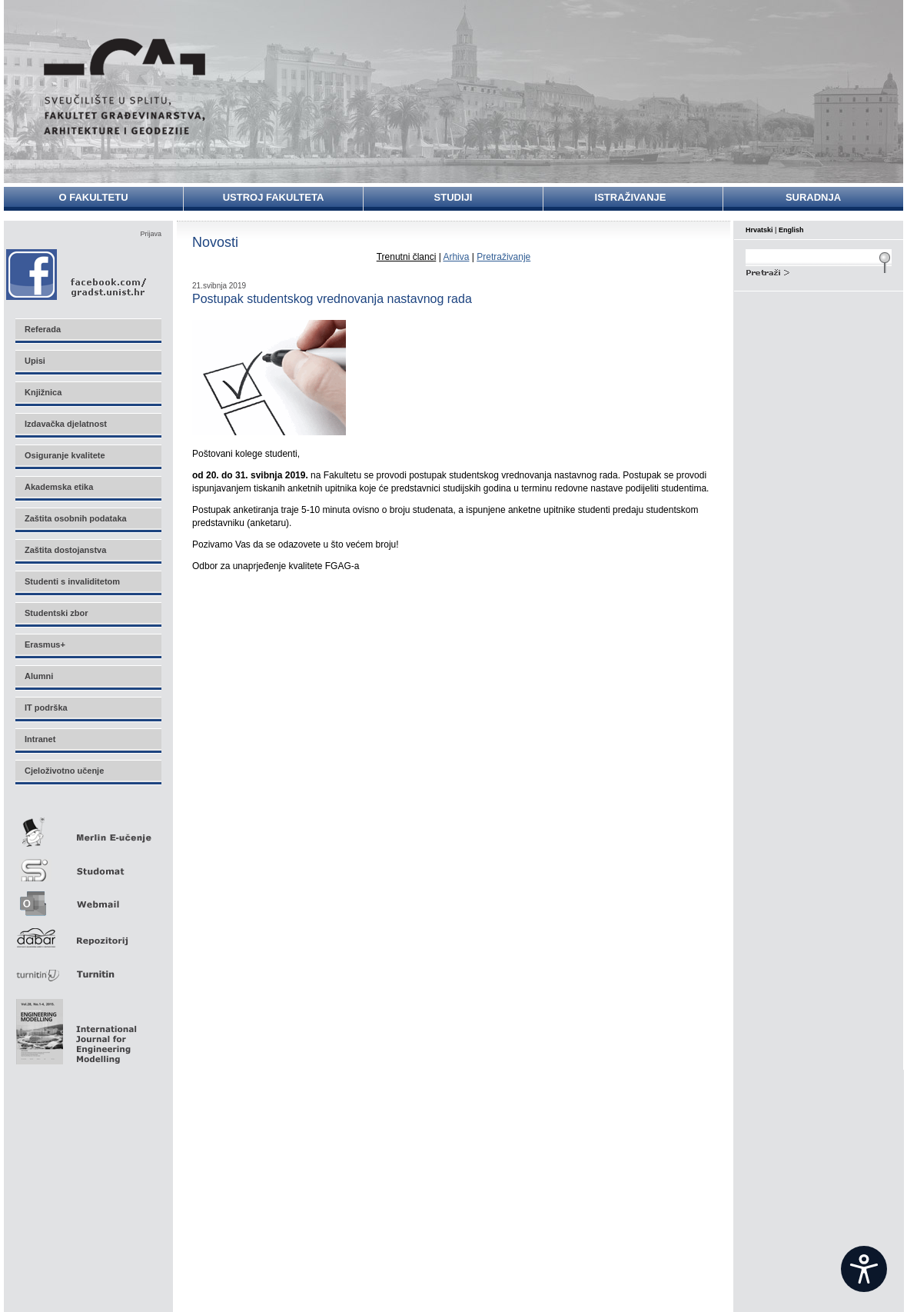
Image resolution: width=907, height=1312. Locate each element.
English (791, 230)
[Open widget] (864, 1269)
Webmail (87, 898)
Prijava (150, 234)
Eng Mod (74, 1027)
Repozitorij (87, 933)
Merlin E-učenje (87, 829)
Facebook (77, 274)
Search (819, 270)
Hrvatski (759, 230)
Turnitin (87, 968)
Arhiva (456, 256)
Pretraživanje (503, 256)
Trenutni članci (407, 256)
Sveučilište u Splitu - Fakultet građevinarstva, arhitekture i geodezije (124, 86)
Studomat (87, 864)
